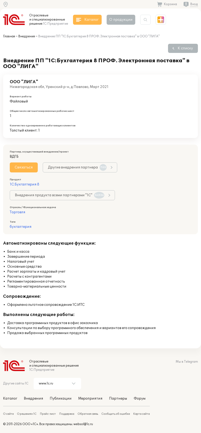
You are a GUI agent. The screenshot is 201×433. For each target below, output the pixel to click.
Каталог (10, 398)
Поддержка (66, 414)
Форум (139, 398)
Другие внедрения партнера (77, 167)
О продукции (121, 20)
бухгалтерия (21, 227)
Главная (9, 36)
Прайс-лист (48, 414)
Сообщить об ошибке (115, 414)
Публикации (61, 398)
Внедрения (26, 36)
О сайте (8, 414)
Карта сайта (141, 414)
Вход (194, 4)
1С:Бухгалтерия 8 (24, 184)
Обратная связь (88, 414)
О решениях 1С (27, 414)
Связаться (24, 167)
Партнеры (118, 398)
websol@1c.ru (83, 424)
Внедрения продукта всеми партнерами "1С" (59, 195)
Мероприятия (90, 398)
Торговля (17, 212)
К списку (185, 48)
